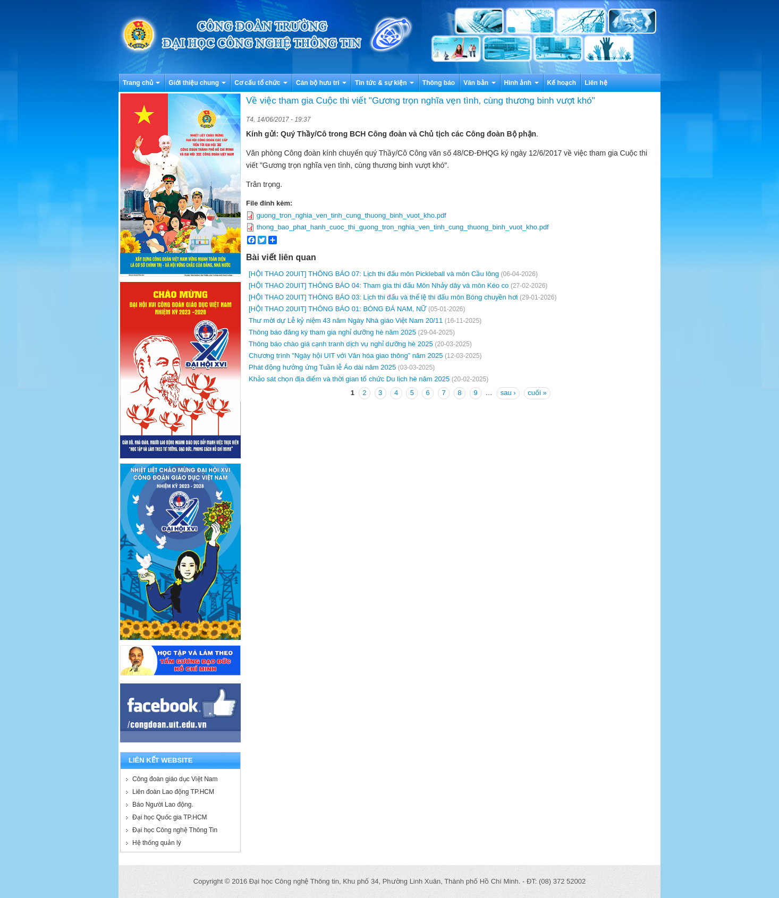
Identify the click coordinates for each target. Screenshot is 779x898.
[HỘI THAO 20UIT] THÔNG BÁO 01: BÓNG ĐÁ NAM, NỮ (337, 309)
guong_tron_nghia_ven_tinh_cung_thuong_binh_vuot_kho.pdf (351, 215)
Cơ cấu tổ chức (260, 83)
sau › (508, 393)
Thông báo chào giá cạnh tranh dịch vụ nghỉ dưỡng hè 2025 (341, 344)
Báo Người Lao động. (162, 804)
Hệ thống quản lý (156, 842)
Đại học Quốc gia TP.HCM (169, 817)
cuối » (537, 393)
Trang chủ (141, 83)
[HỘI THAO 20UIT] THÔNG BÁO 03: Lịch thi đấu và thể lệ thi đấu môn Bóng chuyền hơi (383, 297)
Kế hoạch (562, 83)
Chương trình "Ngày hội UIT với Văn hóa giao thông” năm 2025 (346, 356)
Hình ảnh (521, 83)
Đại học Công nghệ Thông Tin (174, 830)
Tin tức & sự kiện (384, 83)
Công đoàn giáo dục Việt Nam (175, 779)
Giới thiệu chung (197, 83)
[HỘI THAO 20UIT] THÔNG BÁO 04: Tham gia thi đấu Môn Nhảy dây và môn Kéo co (379, 285)
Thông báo (438, 83)
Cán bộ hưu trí (321, 83)
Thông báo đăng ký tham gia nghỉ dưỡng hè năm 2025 (332, 332)
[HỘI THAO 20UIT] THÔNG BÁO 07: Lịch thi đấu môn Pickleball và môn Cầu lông (374, 274)
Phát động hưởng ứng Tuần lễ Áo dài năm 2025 (322, 367)
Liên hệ (596, 83)
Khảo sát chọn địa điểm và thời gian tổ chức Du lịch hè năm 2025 (349, 379)
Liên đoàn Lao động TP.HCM (173, 792)
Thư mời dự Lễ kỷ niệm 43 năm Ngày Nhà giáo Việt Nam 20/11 (346, 320)
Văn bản (479, 83)
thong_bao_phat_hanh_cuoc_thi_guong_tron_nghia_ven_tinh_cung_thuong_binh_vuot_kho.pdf (403, 227)
